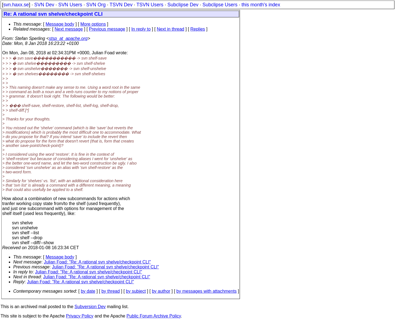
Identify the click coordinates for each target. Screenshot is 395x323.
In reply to (141, 29)
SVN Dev (44, 4)
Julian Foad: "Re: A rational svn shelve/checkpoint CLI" (97, 262)
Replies (197, 29)
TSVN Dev (121, 4)
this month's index (261, 4)
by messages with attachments (206, 291)
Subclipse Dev (182, 4)
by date (88, 291)
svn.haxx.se (16, 4)
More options (93, 24)
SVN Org (95, 4)
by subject (136, 291)
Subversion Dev (90, 306)
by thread (110, 291)
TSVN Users (149, 4)
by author (161, 291)
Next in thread (170, 29)
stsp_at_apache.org (68, 38)
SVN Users (70, 4)
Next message (69, 29)
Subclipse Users (219, 4)
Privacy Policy (79, 316)
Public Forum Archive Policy (153, 316)
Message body (59, 24)
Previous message (107, 29)
